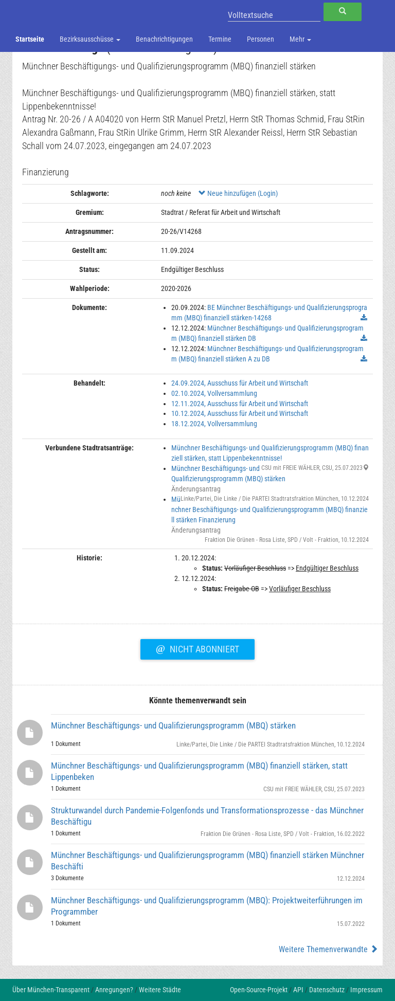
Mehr (300, 39)
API (298, 990)
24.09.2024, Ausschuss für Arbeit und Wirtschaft (239, 383)
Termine (219, 39)
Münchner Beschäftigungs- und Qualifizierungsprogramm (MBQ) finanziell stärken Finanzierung (269, 509)
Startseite (29, 39)
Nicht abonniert (197, 647)
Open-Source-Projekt (259, 990)
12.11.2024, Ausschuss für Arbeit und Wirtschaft (239, 403)
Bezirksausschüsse (90, 39)
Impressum (366, 990)
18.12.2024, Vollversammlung (214, 424)
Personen (260, 39)
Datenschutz (327, 990)
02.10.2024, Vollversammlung (214, 393)
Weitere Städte (160, 990)
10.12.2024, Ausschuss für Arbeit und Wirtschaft (239, 413)
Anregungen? (114, 990)
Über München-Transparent (50, 990)
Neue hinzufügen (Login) (238, 193)
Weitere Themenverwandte (328, 949)
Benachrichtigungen (164, 39)
